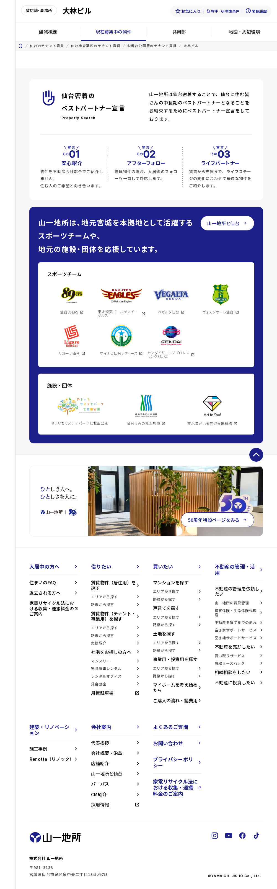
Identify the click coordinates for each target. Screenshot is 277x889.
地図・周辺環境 (244, 31)
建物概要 (48, 31)
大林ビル (191, 46)
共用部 (179, 31)
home (20, 45)
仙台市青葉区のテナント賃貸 (95, 46)
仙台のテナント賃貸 (47, 46)
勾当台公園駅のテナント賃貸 (152, 46)
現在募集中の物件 (113, 31)
